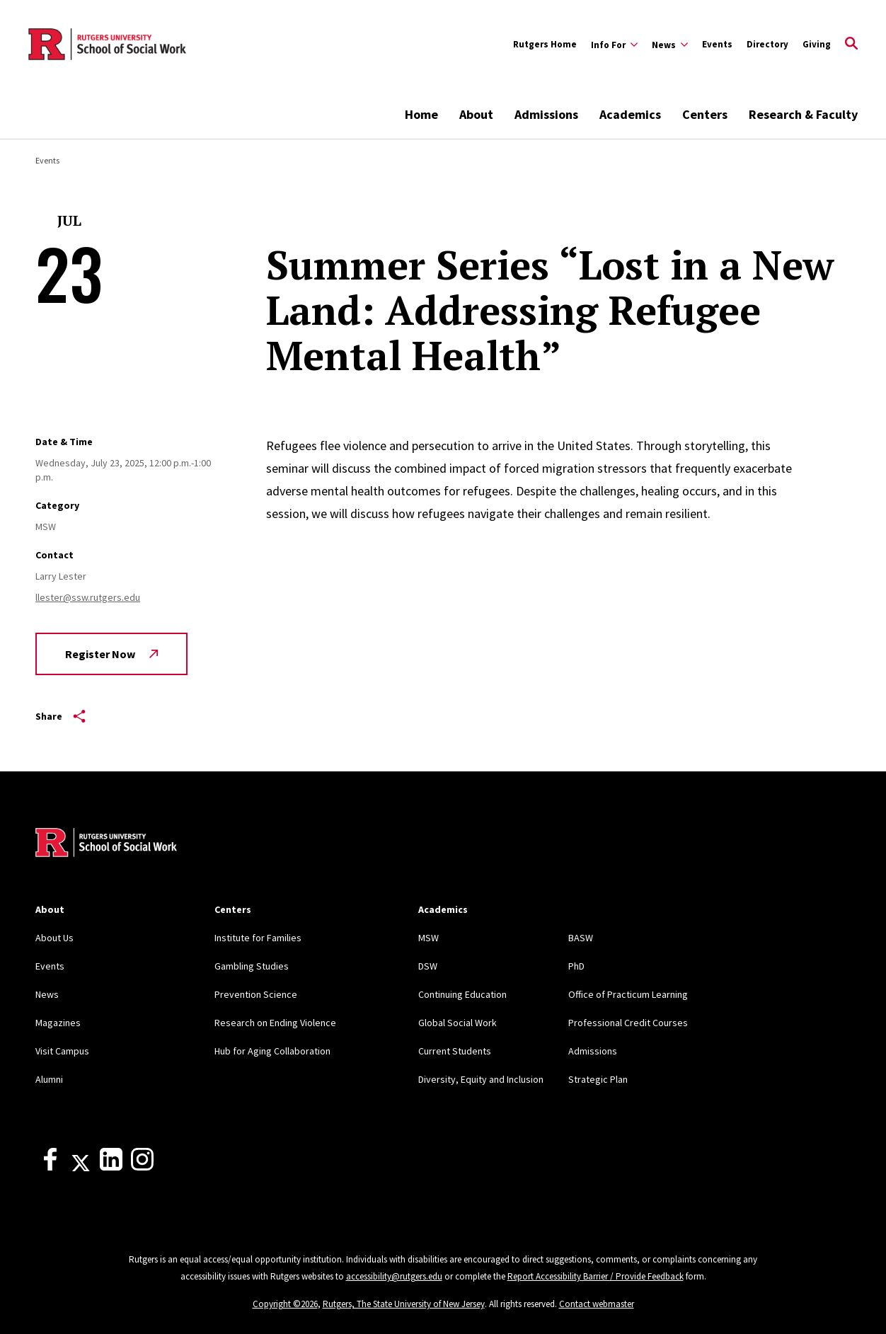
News (47, 994)
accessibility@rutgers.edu (394, 1276)
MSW (428, 937)
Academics (630, 114)
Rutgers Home (545, 44)
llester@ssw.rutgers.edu (87, 597)
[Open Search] (851, 44)
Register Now (111, 654)
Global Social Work (457, 1022)
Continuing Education (462, 994)
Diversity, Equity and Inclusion (480, 1079)
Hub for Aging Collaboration (272, 1051)
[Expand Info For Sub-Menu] (614, 44)
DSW (427, 966)
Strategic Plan (598, 1079)
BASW (580, 937)
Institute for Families (257, 937)
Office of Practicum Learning (628, 994)
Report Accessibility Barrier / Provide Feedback (595, 1276)
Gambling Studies (251, 966)
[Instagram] (142, 1167)
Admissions (546, 114)
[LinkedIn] (111, 1167)
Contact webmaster (596, 1304)
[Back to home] (106, 844)
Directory (767, 44)
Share (60, 716)
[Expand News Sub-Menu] (670, 44)
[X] (81, 1167)
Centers (704, 114)
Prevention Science (255, 994)
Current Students (454, 1051)
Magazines (58, 1022)
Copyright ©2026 (285, 1304)
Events (717, 44)
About (476, 114)
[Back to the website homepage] (107, 44)
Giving (816, 44)
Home (421, 114)
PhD (576, 966)
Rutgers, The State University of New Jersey (404, 1304)
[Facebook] (50, 1167)
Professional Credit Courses (628, 1022)
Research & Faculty (803, 114)
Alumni (49, 1079)
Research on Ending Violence (275, 1022)
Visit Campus (62, 1051)
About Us (54, 937)
